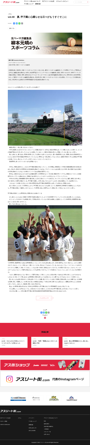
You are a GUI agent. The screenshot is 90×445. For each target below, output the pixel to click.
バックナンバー (44, 298)
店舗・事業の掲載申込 (48, 426)
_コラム (3, 345)
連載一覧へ (12, 28)
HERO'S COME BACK (5, 424)
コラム (19, 418)
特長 (45, 421)
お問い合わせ (47, 434)
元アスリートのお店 (5, 418)
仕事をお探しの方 (32, 427)
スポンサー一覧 (47, 431)
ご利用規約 (46, 429)
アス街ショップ (28, 4)
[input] (81, 2)
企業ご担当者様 (32, 430)
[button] (88, 2)
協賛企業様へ (47, 423)
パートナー (31, 418)
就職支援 (37, 4)
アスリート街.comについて (50, 418)
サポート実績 (3, 421)
